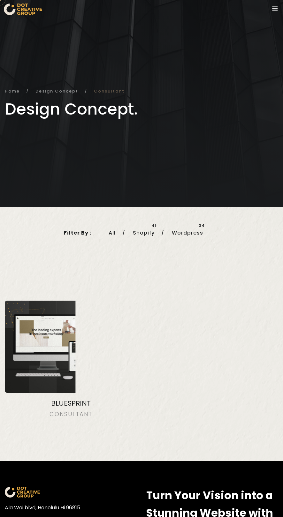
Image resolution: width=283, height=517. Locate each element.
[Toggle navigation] (275, 8)
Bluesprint (71, 403)
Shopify (144, 232)
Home (12, 91)
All (112, 232)
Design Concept (56, 91)
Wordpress (187, 232)
